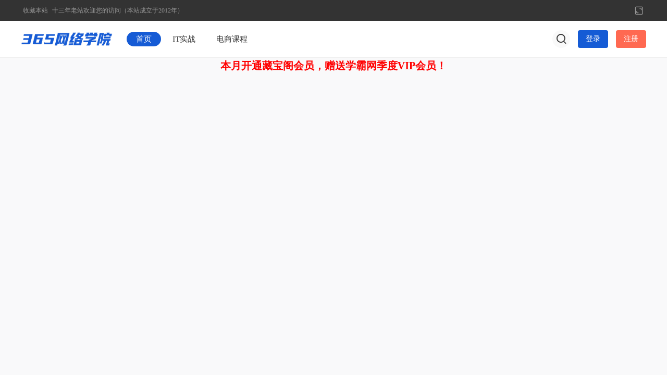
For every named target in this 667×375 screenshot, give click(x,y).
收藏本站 (35, 10)
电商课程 (232, 39)
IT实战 (183, 39)
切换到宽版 (639, 10)
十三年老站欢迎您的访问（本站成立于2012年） (117, 10)
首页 (144, 39)
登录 (593, 39)
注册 (631, 39)
